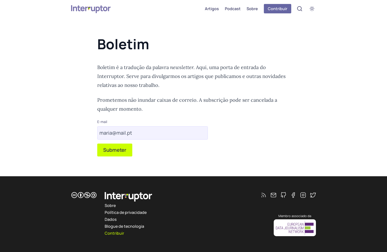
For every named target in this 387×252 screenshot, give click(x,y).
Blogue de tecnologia (124, 226)
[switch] (312, 9)
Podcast (233, 9)
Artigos (212, 9)
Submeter (114, 150)
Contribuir (277, 8)
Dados (110, 219)
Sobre (252, 9)
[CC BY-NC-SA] (84, 195)
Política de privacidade (126, 212)
